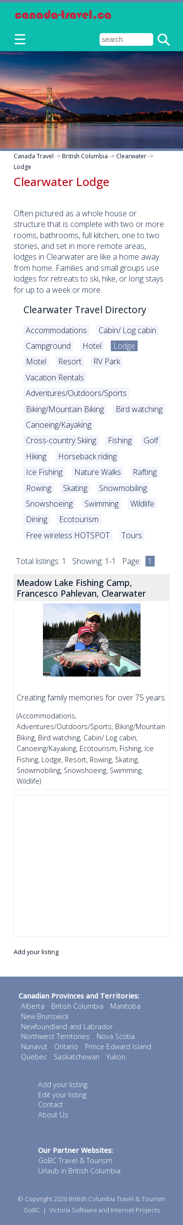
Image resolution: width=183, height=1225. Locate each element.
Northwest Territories (55, 1036)
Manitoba (125, 1006)
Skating (75, 488)
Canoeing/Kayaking (58, 424)
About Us (53, 1114)
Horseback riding (87, 456)
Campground (48, 345)
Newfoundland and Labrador (67, 1026)
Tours (132, 535)
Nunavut (34, 1046)
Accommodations (56, 330)
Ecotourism (79, 519)
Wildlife (142, 503)
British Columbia (85, 156)
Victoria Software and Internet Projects (104, 1210)
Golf (150, 440)
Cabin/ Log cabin (127, 330)
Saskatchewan (77, 1056)
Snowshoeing (49, 503)
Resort (69, 361)
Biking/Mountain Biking (65, 409)
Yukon (115, 1056)
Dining (36, 519)
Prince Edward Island (118, 1046)
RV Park (106, 361)
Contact (50, 1104)
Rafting (145, 472)
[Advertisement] (91, 865)
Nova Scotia (116, 1036)
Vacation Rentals (55, 377)
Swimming (101, 503)
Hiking (36, 456)
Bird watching (139, 409)
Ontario (66, 1046)
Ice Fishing (44, 472)
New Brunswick (45, 1016)
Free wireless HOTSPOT (68, 535)
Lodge (22, 167)
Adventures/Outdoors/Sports (76, 393)
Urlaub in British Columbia (79, 1170)
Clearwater (131, 156)
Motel (36, 361)
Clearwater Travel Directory (84, 309)
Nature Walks (97, 472)
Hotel (92, 345)
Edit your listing (62, 1094)
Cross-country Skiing (61, 440)
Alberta (32, 1006)
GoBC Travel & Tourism (75, 1160)
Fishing (120, 440)
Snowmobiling (123, 488)
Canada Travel (34, 156)
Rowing (38, 488)
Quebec (34, 1056)
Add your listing (36, 951)
